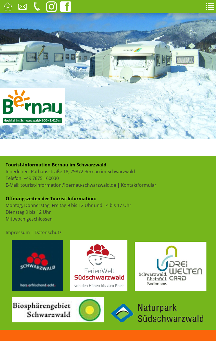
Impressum (18, 232)
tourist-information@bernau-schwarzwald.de (68, 185)
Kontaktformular (138, 185)
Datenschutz (48, 232)
